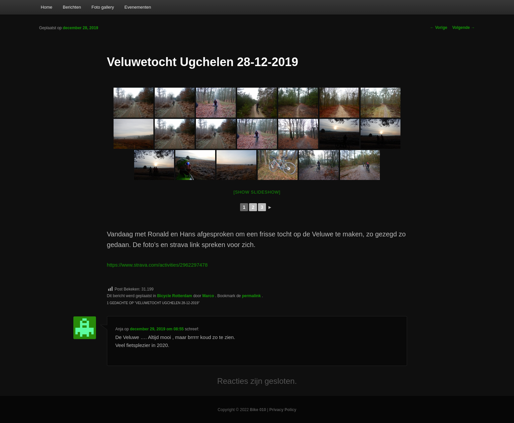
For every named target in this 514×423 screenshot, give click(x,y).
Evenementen (138, 7)
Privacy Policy (282, 409)
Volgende (463, 27)
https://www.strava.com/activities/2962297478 (157, 265)
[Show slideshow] (256, 192)
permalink (252, 296)
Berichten (72, 7)
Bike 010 (258, 409)
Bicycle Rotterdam (174, 296)
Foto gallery (102, 7)
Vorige (438, 27)
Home (46, 7)
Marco (208, 296)
